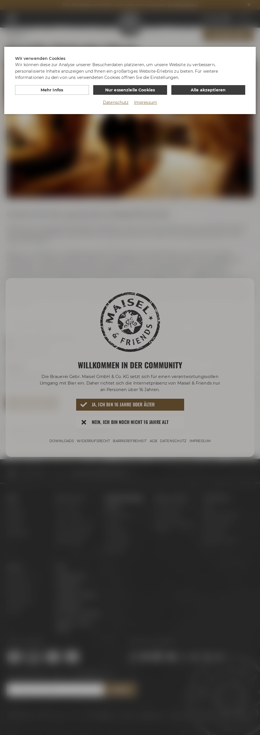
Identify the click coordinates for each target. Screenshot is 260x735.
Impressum (145, 102)
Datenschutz (116, 102)
